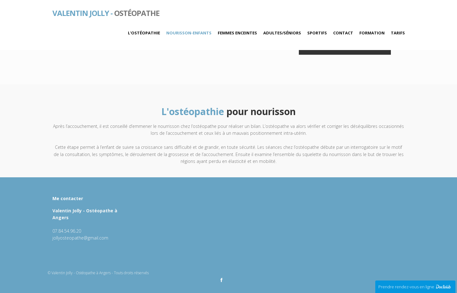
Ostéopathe (105, 12)
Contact (343, 33)
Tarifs (398, 33)
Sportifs (317, 33)
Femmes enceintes (237, 33)
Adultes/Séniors (282, 33)
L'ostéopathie (144, 33)
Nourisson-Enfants (188, 33)
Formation (372, 33)
